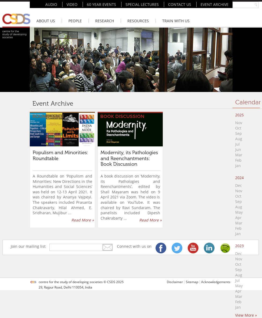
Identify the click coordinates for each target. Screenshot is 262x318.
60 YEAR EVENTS (101, 4)
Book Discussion (122, 116)
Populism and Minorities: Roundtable (60, 155)
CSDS (111, 282)
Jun (238, 149)
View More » (246, 315)
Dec (238, 185)
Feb (238, 160)
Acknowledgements (215, 282)
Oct (238, 128)
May (239, 212)
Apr (238, 217)
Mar (238, 154)
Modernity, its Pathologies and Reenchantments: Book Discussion (129, 158)
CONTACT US (179, 4)
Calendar (248, 102)
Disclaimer (175, 282)
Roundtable (48, 116)
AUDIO (51, 4)
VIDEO (72, 4)
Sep (238, 133)
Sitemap (192, 282)
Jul (237, 144)
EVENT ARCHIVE (214, 4)
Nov (238, 122)
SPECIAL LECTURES (142, 4)
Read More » (82, 220)
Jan (238, 165)
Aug (238, 138)
